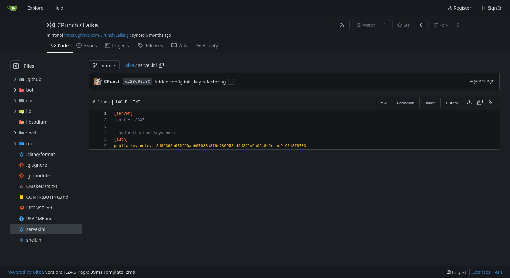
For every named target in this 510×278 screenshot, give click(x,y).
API (498, 272)
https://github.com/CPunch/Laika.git (97, 35)
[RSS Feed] (342, 25)
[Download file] (469, 102)
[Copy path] (161, 65)
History (452, 102)
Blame (430, 102)
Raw (383, 102)
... (231, 81)
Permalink (405, 102)
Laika (90, 25)
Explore (35, 8)
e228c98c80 (137, 81)
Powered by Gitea (25, 272)
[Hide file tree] (15, 65)
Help (58, 8)
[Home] (12, 8)
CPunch (67, 25)
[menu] (457, 272)
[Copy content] (480, 102)
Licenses (481, 272)
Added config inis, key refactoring (190, 82)
